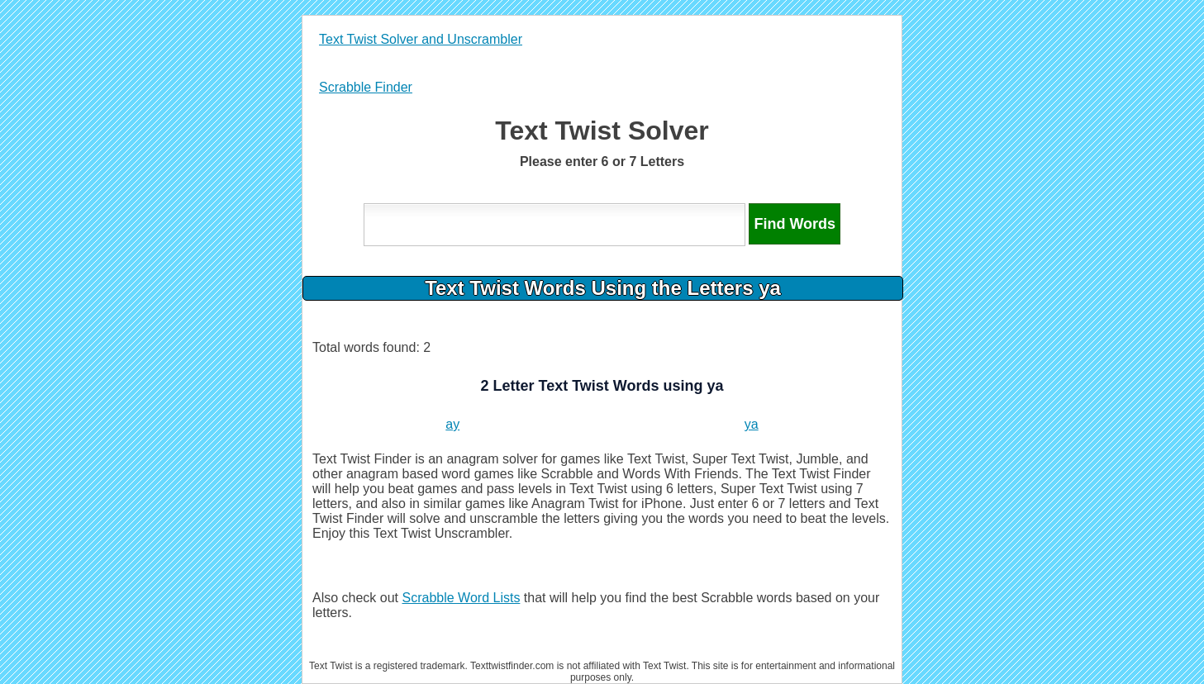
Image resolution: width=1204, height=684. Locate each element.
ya (752, 424)
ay (452, 424)
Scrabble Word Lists (461, 598)
